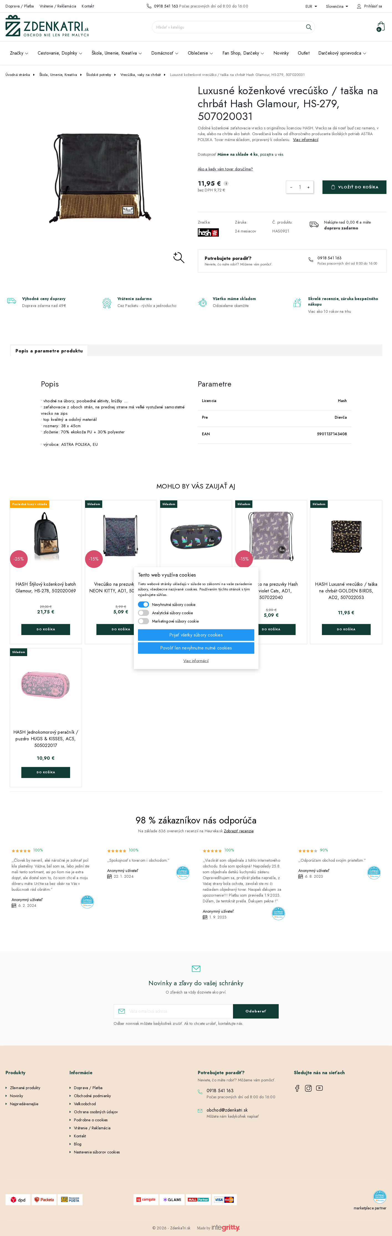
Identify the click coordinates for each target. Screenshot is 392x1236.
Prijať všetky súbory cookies (196, 635)
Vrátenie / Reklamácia (58, 6)
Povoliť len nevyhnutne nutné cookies (196, 648)
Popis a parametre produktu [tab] (49, 351)
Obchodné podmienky (92, 1096)
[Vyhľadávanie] (233, 27)
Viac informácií (305, 139)
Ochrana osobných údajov (96, 1112)
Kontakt (88, 6)
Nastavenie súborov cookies (97, 1152)
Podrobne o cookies (91, 1120)
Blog (78, 1144)
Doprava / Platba (20, 6)
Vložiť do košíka (358, 187)
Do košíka (46, 629)
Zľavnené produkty (25, 1088)
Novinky (16, 1096)
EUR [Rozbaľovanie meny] (309, 6)
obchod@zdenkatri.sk (227, 1110)
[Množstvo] (300, 187)
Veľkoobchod (85, 1104)
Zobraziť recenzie (238, 831)
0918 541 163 (166, 6)
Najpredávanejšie (24, 1104)
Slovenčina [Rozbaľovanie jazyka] (335, 6)
